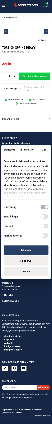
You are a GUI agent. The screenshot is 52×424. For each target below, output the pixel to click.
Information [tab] (27, 149)
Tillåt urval (26, 260)
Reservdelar (11, 17)
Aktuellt (8, 343)
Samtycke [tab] (9, 149)
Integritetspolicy (13, 349)
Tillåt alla (26, 250)
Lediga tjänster (12, 346)
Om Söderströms (13, 336)
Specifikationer (10, 118)
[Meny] (3, 5)
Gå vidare (43, 387)
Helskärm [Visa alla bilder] (42, 40)
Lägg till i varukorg (36, 76)
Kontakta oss (10, 301)
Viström (46, 416)
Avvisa (26, 271)
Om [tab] (44, 149)
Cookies (18, 412)
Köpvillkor (9, 339)
